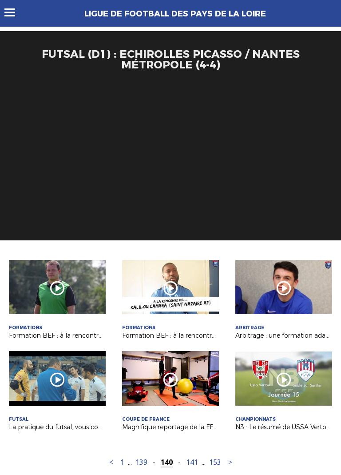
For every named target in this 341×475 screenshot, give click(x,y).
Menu (14, 12)
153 (215, 462)
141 (192, 462)
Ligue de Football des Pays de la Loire (175, 14)
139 (141, 462)
